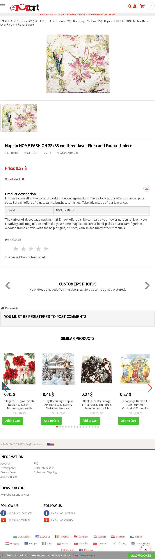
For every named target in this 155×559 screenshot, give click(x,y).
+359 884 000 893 (103, 14)
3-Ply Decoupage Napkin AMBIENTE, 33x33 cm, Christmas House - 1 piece (58, 405)
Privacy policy (8, 468)
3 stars (31, 248)
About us (5, 463)
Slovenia (100, 543)
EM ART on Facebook (16, 513)
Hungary (12, 543)
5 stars (46, 248)
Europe (30, 543)
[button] (57, 427)
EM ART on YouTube (15, 520)
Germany (81, 536)
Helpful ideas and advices (14, 494)
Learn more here (84, 555)
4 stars (38, 248)
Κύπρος (119, 543)
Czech (136, 536)
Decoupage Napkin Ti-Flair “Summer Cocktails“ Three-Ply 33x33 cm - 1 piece (135, 405)
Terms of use (7, 472)
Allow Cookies (141, 555)
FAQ (36, 463)
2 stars (23, 248)
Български (21, 537)
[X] (2, 555)
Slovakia (81, 543)
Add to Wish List (67, 152)
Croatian (118, 536)
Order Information (44, 468)
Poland (63, 543)
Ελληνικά (42, 537)
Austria (100, 536)
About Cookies (8, 476)
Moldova (86, 550)
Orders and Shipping (45, 472)
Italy (47, 543)
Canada (67, 550)
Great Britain (140, 543)
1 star (16, 248)
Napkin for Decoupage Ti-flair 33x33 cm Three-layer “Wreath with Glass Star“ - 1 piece (97, 405)
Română (62, 537)
